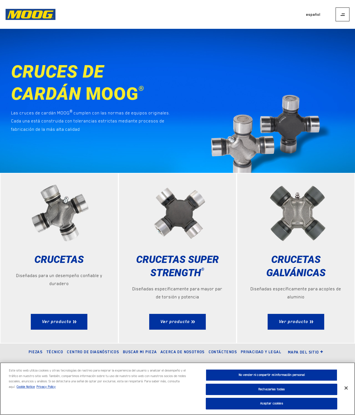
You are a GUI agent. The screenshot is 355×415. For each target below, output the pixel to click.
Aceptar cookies (271, 403)
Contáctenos (223, 352)
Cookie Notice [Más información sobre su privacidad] (26, 387)
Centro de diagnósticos (93, 352)
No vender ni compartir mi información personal (272, 375)
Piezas (35, 352)
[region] (177, 388)
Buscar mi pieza (140, 352)
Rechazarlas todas (271, 389)
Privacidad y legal (261, 352)
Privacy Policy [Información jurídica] (46, 387)
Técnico (54, 352)
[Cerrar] (346, 388)
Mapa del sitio (306, 352)
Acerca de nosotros (183, 352)
